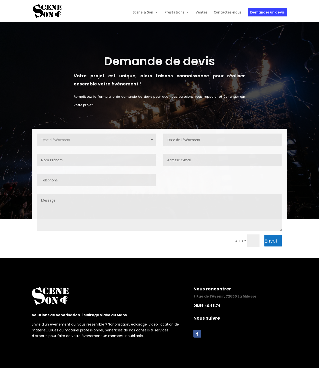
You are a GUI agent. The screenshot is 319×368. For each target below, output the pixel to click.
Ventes (201, 12)
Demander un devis (267, 12)
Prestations (174, 12)
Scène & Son (143, 12)
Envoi (270, 240)
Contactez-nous (227, 12)
